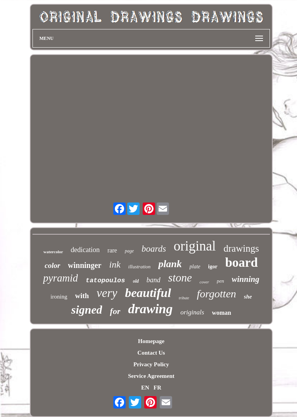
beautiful (148, 293)
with (82, 296)
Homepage (151, 341)
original (195, 246)
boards (154, 249)
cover (204, 282)
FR (157, 387)
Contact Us (151, 353)
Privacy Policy (151, 364)
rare (112, 250)
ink (114, 264)
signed (86, 309)
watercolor (53, 251)
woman (221, 312)
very (107, 293)
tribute (184, 298)
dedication (85, 250)
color (52, 265)
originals (192, 312)
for (115, 311)
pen (220, 281)
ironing (59, 296)
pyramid (60, 278)
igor (212, 266)
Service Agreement (151, 376)
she (248, 296)
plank (170, 263)
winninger (85, 265)
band (153, 280)
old (136, 281)
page (129, 251)
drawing (150, 309)
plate (194, 266)
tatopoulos (105, 280)
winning (245, 279)
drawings (241, 248)
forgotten (216, 294)
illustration (139, 266)
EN (145, 387)
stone (180, 277)
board (241, 262)
